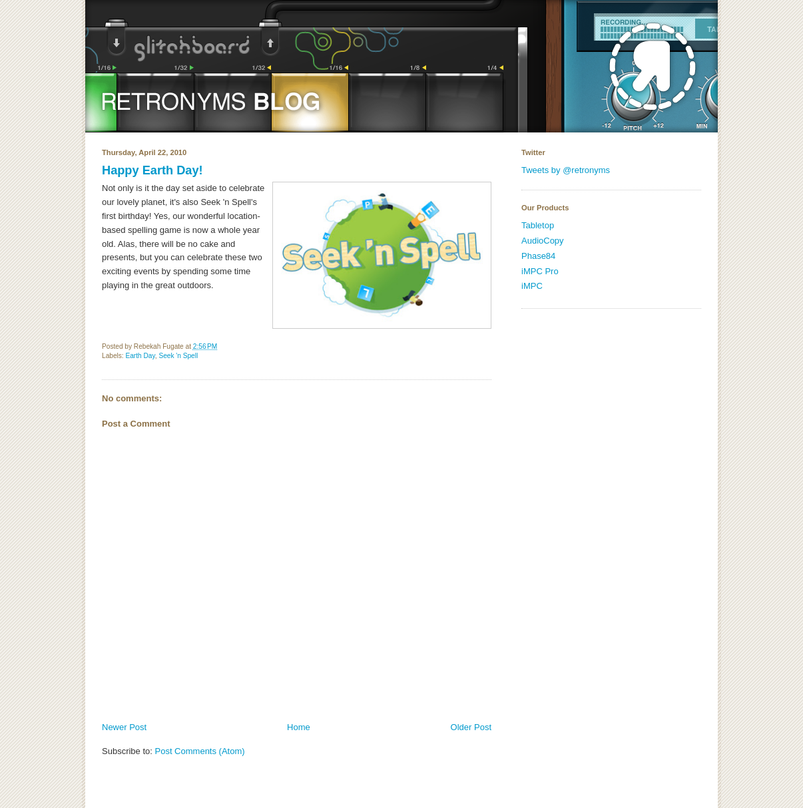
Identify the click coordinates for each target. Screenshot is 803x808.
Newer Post (124, 727)
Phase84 (538, 256)
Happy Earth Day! (152, 170)
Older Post (471, 727)
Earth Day (139, 355)
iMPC (532, 286)
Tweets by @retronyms (565, 170)
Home (298, 727)
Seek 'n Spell (178, 355)
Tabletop (537, 225)
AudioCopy (542, 241)
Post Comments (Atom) (200, 751)
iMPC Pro (540, 271)
